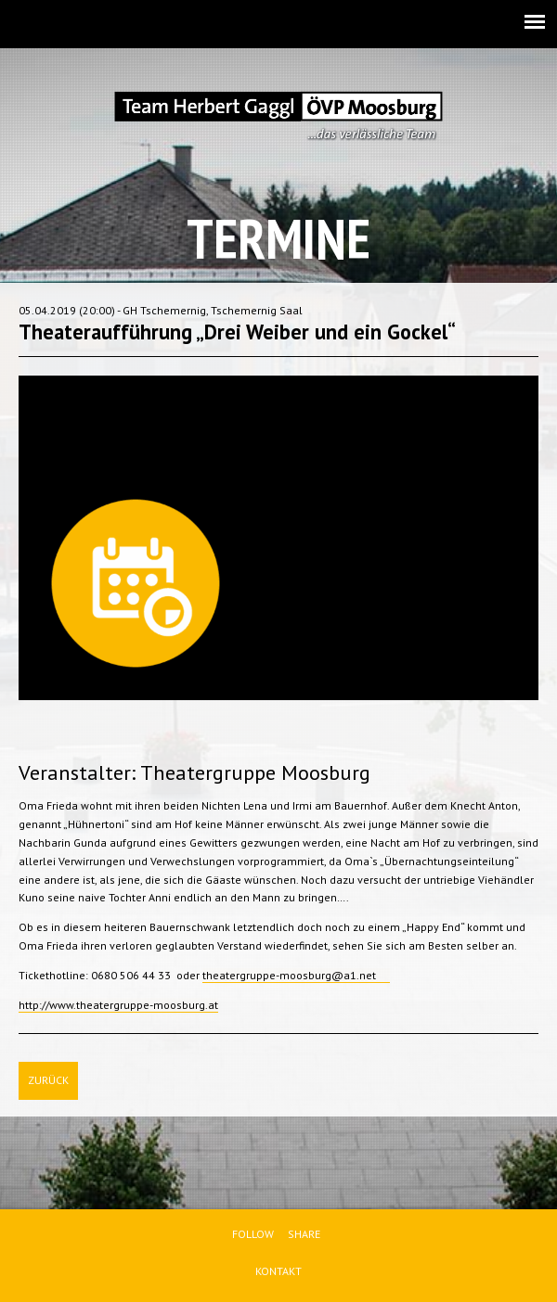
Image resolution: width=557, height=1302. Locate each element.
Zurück (48, 1080)
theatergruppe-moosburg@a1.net (296, 975)
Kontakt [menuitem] (278, 1271)
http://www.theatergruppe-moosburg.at (118, 1005)
